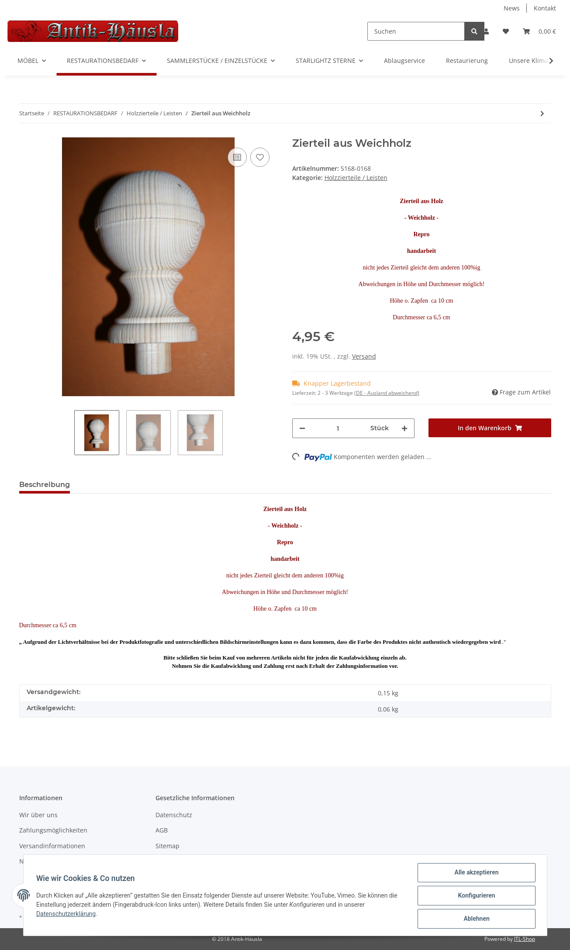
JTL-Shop (524, 939)
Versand (364, 356)
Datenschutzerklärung (67, 914)
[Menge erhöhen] (404, 428)
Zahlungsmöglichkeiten (53, 830)
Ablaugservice (404, 60)
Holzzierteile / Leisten (356, 177)
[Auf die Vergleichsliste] (237, 157)
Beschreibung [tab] (44, 484)
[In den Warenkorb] (489, 427)
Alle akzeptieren (475, 873)
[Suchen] (416, 31)
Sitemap (167, 846)
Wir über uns (38, 815)
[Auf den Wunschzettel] (259, 157)
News (512, 8)
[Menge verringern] (302, 428)
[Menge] (338, 428)
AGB (161, 830)
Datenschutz (173, 815)
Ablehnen (475, 918)
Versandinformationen (52, 846)
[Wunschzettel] (506, 31)
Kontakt (545, 8)
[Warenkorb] (539, 31)
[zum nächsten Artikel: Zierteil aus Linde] (542, 113)
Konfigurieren (475, 896)
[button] (486, 31)
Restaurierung (467, 60)
